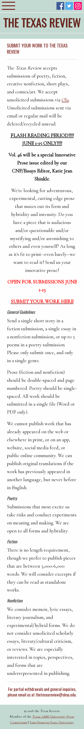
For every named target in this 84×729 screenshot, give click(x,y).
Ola (65, 100)
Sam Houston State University (52, 722)
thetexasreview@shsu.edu (56, 695)
